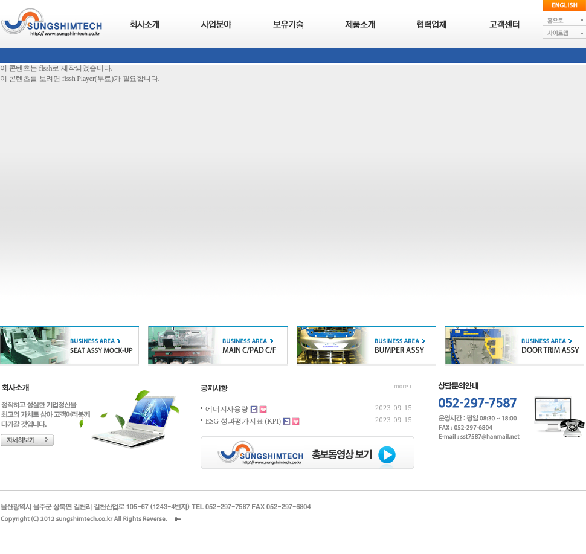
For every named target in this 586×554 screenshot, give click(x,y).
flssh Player (78, 78)
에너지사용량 (226, 409)
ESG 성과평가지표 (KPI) (243, 421)
